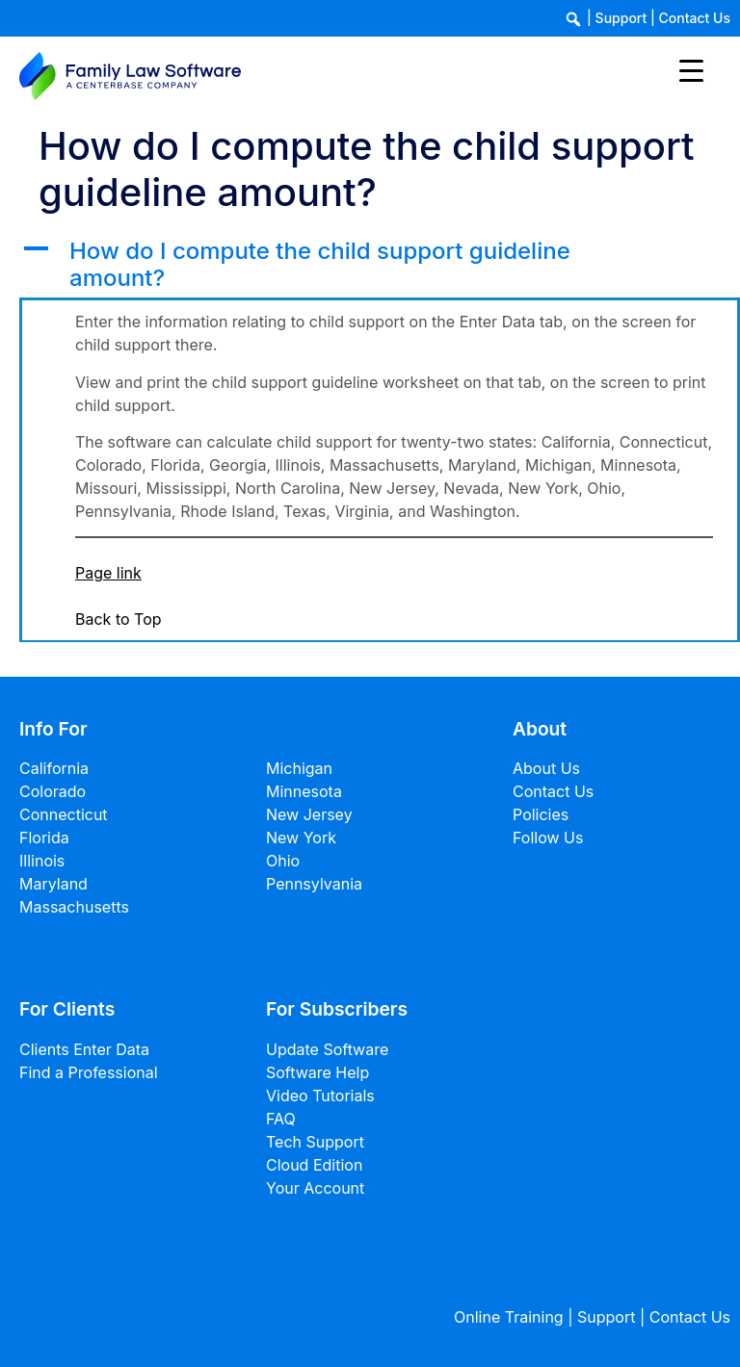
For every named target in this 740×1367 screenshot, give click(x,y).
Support (621, 18)
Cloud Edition (314, 1164)
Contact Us (694, 18)
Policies (540, 814)
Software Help (317, 1072)
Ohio (283, 860)
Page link (108, 572)
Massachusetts (74, 906)
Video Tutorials (320, 1095)
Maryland (53, 883)
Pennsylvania (314, 883)
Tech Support (315, 1141)
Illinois (42, 860)
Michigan (299, 768)
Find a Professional (88, 1072)
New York (301, 837)
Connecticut (63, 814)
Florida (44, 837)
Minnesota (304, 791)
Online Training (509, 1317)
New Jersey (309, 814)
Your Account (315, 1188)
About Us (546, 768)
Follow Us (548, 837)
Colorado (52, 791)
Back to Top (118, 619)
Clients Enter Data (84, 1049)
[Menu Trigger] (691, 69)
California (54, 768)
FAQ (281, 1118)
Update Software (327, 1049)
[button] (379, 265)
